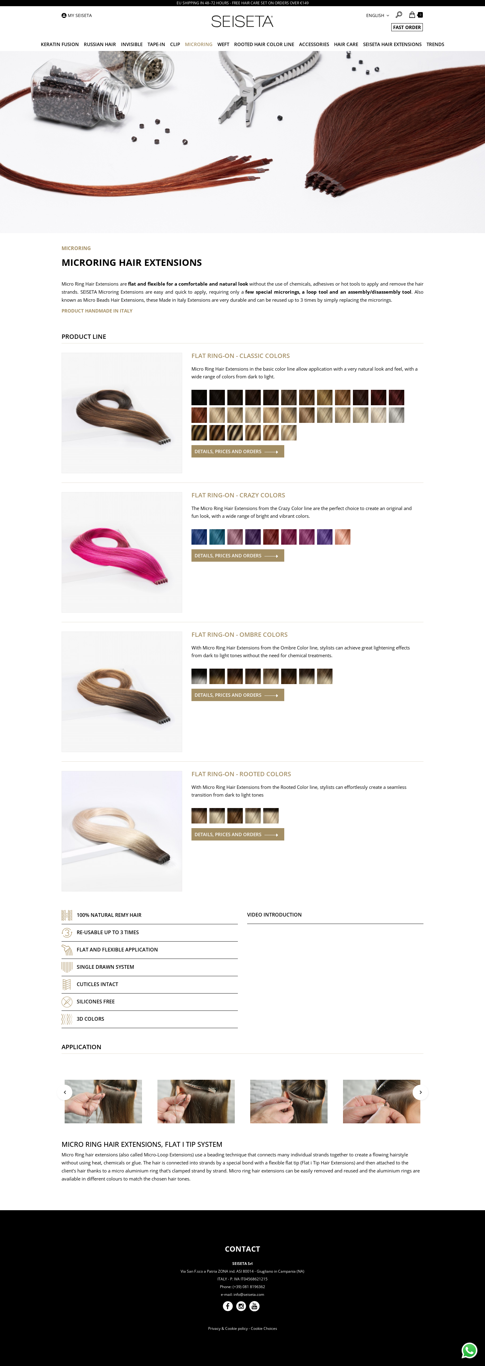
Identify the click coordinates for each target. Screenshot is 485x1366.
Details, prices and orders (228, 451)
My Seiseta (80, 15)
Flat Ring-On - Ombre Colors (239, 635)
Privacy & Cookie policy (228, 1328)
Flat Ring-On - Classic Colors (240, 356)
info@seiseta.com (249, 1294)
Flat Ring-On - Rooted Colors (241, 774)
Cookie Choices (264, 1328)
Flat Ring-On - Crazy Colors (238, 495)
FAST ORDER (407, 27)
